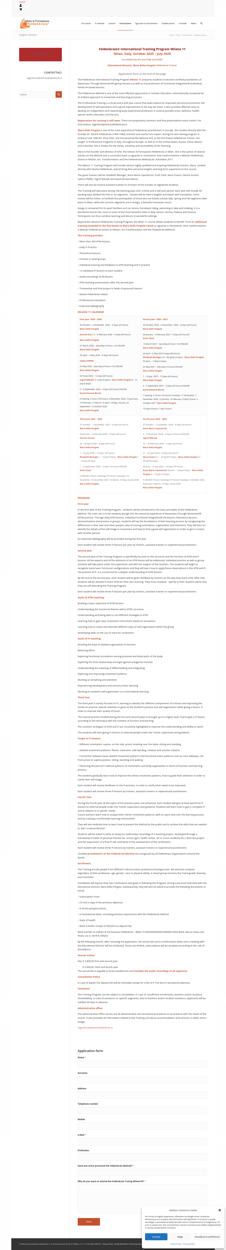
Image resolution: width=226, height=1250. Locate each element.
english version (28, 35)
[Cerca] (201, 23)
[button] (219, 1210)
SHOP (22, 1)
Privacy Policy (107, 1244)
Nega (180, 1236)
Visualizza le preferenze (207, 1236)
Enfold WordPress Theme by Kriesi (128, 1244)
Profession (83, 1150)
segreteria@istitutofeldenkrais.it (44, 77)
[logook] (37, 23)
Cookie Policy (175, 1244)
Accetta (156, 1236)
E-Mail (82, 1134)
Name (82, 1057)
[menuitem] (86, 23)
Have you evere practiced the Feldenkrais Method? (106, 1165)
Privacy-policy (189, 1244)
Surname (82, 1072)
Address (82, 1088)
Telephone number (88, 1103)
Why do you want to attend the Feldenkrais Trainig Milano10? (112, 1181)
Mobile (81, 1119)
